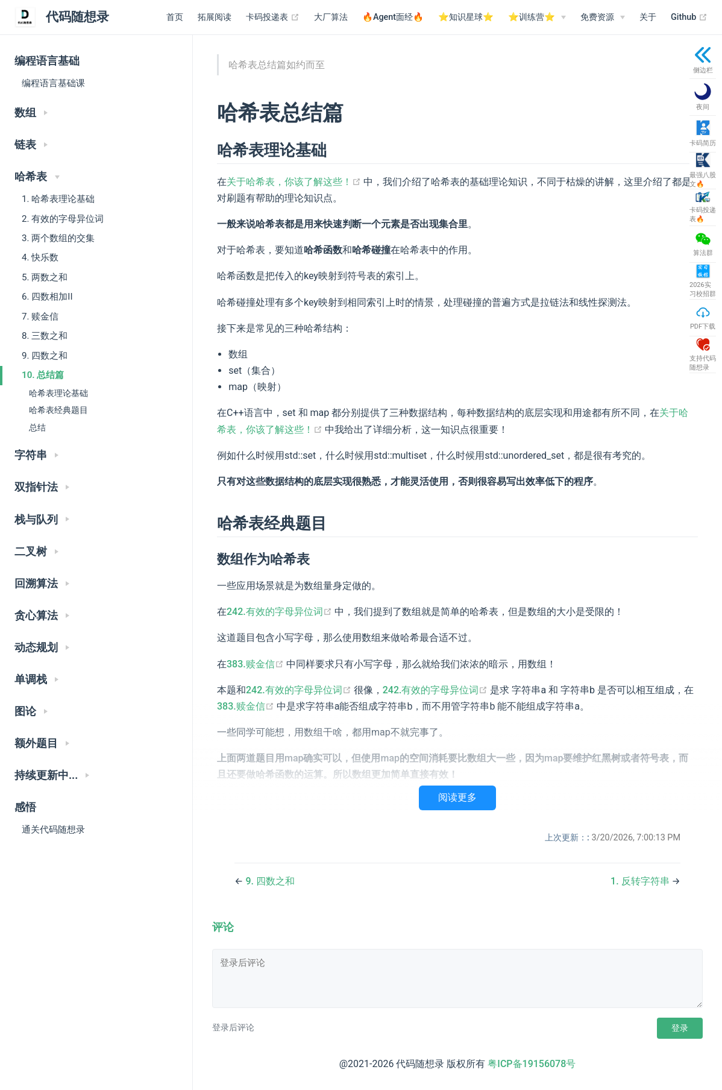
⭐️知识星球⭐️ (466, 17)
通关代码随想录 (53, 829)
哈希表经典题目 (58, 410)
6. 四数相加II (47, 296)
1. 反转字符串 (641, 881)
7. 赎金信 (40, 316)
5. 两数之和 (44, 277)
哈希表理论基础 (58, 393)
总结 (37, 428)
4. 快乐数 (40, 257)
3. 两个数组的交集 (58, 238)
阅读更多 (457, 797)
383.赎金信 (256, 664)
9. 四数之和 (44, 355)
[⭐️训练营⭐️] (537, 17)
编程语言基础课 (53, 83)
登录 (679, 1028)
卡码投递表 (273, 17)
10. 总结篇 (43, 375)
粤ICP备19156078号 (532, 1064)
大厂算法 (331, 17)
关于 (647, 17)
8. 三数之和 (44, 335)
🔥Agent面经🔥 (393, 17)
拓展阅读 (214, 17)
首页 (174, 17)
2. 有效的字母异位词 (63, 218)
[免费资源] (602, 17)
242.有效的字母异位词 (280, 611)
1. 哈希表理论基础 (58, 199)
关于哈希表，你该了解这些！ (295, 181)
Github (689, 17)
